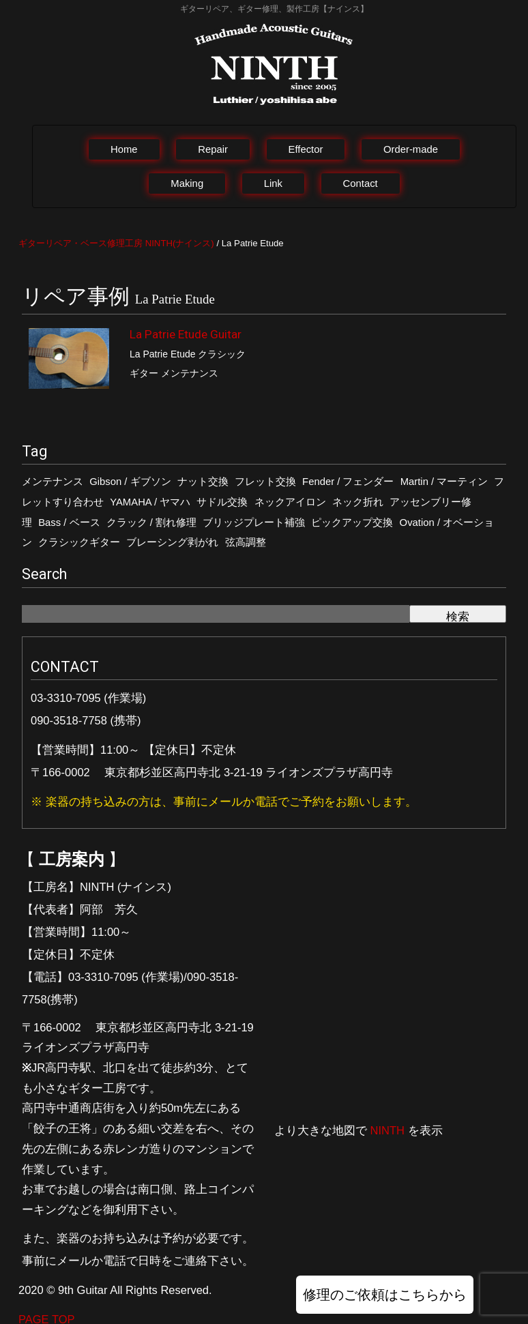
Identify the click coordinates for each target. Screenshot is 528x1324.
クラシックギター (79, 542)
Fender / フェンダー (348, 481)
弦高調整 (245, 542)
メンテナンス (52, 481)
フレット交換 (265, 481)
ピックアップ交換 (352, 522)
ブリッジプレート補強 (254, 522)
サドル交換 (222, 502)
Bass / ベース (69, 522)
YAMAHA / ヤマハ (150, 502)
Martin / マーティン (444, 481)
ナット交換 (203, 481)
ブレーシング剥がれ (172, 542)
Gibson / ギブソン (130, 481)
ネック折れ (357, 502)
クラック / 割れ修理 (151, 522)
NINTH (387, 1130)
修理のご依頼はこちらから (385, 1294)
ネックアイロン (290, 502)
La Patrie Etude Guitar (185, 334)
